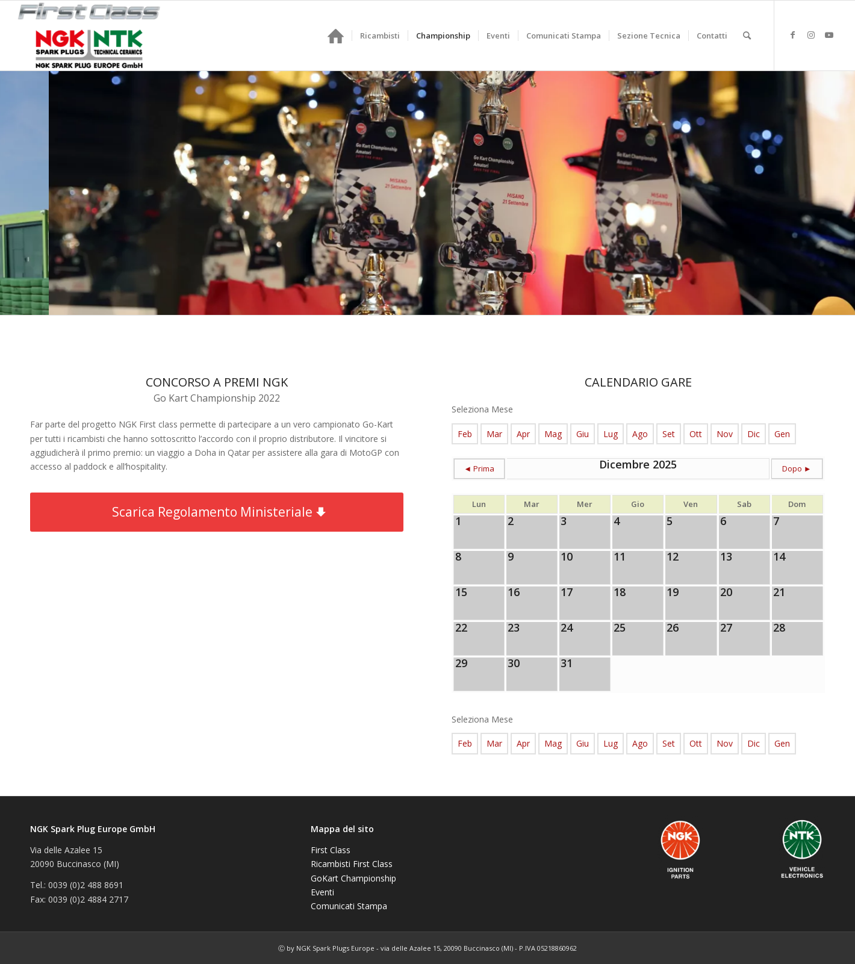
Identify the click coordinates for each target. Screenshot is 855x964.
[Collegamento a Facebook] (793, 35)
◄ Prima (479, 468)
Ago (640, 434)
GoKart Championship (353, 878)
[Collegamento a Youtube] (829, 35)
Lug (610, 434)
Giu (582, 434)
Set (668, 434)
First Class (330, 850)
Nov (725, 434)
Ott (695, 434)
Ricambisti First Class (352, 863)
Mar (494, 434)
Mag (553, 434)
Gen (782, 434)
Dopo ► (797, 468)
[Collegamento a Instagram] (811, 35)
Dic (753, 434)
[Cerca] (747, 35)
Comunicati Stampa (349, 906)
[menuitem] (336, 35)
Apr (523, 434)
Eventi (322, 892)
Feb (465, 434)
